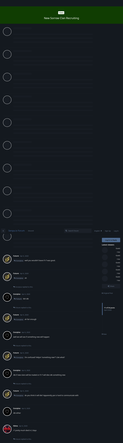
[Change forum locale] (98, 3)
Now (104, 107)
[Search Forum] (78, 3)
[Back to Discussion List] (3, 3)
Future (19, 71)
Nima (18, 223)
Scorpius (19, 33)
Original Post (107, 65)
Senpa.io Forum (16, 3)
